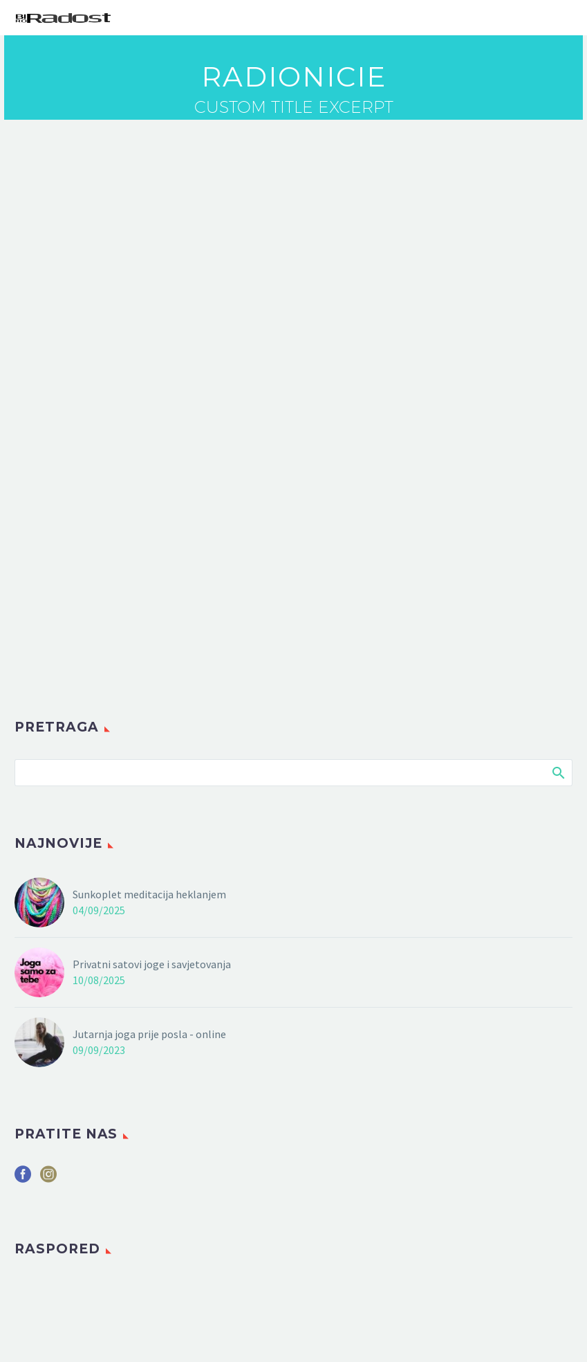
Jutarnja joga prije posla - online (149, 1034)
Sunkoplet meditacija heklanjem (149, 894)
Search (557, 772)
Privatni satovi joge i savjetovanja (152, 964)
